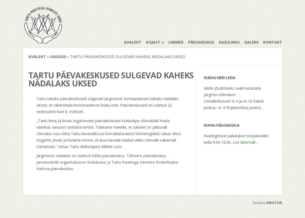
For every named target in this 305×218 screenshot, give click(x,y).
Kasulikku (229, 42)
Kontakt (272, 42)
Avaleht (132, 42)
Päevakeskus (201, 42)
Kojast (153, 42)
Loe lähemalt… (246, 142)
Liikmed (176, 42)
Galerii (251, 42)
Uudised (58, 56)
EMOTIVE (274, 202)
